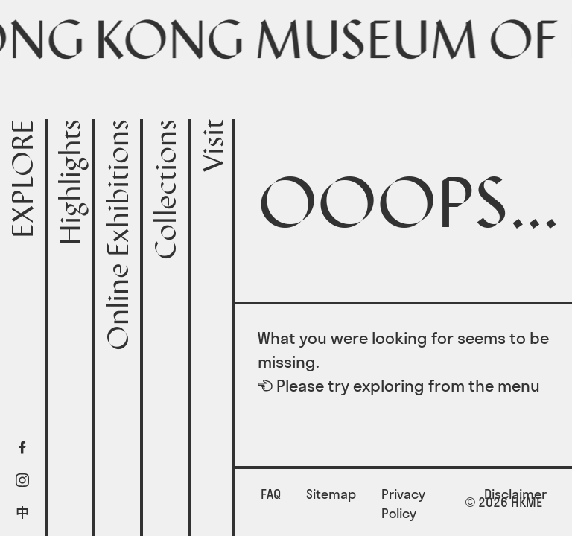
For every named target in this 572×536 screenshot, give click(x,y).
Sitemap (331, 493)
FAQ (271, 493)
